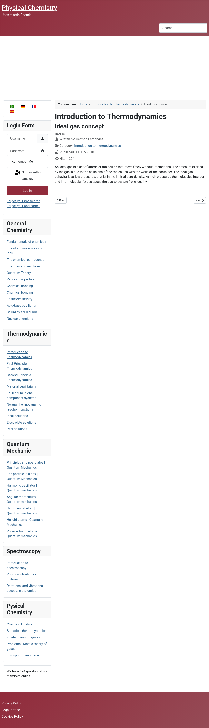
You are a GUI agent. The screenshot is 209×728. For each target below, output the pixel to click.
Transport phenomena (23, 655)
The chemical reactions (24, 266)
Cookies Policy (12, 716)
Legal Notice (11, 710)
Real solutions (17, 429)
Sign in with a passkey (27, 175)
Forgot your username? (23, 206)
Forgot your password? (23, 201)
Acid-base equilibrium (22, 305)
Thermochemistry (19, 299)
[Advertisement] (104, 66)
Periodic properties (20, 279)
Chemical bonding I (21, 286)
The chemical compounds (25, 260)
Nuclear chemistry (20, 319)
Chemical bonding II (21, 292)
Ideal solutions (17, 416)
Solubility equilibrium (22, 312)
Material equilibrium (21, 386)
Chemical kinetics (19, 624)
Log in (27, 191)
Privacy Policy (12, 703)
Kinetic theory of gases (23, 637)
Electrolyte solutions (21, 422)
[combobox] (183, 28)
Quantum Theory (19, 273)
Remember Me (22, 161)
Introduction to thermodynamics (97, 146)
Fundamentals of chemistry (26, 242)
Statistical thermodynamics (27, 631)
